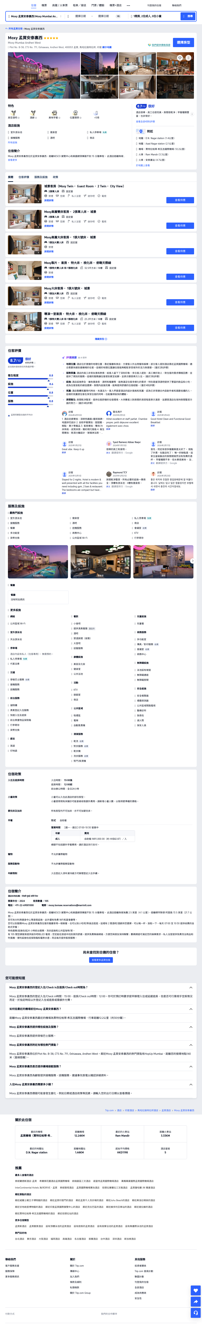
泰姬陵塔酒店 (67, 1187)
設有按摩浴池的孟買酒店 (110, 1226)
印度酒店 (129, 1110)
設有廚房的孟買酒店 (84, 1226)
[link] (154, 5)
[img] (44, 75)
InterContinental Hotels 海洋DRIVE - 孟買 (36, 1187)
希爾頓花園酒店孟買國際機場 (54, 1181)
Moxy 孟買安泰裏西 (25, 37)
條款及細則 (76, 1282)
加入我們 (74, 1276)
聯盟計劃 (139, 1276)
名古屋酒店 (80, 1239)
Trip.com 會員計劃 (144, 1271)
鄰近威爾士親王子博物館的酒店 (31, 1200)
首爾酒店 (93, 1239)
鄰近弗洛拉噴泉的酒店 (143, 1200)
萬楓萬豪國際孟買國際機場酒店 (137, 1181)
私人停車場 (140, 518)
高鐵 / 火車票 (60, 5)
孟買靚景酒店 (36, 1226)
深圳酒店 (117, 1239)
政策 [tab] (55, 177)
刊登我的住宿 (142, 1282)
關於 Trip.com (77, 1265)
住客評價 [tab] (23, 177)
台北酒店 (19, 1239)
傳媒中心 (74, 1271)
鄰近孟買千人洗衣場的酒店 (89, 1200)
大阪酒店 (43, 1239)
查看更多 (12, 160)
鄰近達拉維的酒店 (143, 1207)
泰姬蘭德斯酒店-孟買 (26, 1181)
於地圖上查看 (143, 165)
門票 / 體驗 (97, 5)
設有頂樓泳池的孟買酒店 (58, 1226)
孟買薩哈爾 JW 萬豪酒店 (142, 1187)
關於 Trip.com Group (80, 1293)
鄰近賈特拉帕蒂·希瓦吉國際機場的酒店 (35, 1213)
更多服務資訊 (12, 1276)
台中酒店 (105, 1239)
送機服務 (77, 528)
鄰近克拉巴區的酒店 (93, 1207)
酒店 (119, 1110)
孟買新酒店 (21, 1226)
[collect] (196, 1290)
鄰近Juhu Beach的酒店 (117, 1200)
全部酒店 (139, 1287)
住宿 (33, 5)
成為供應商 (140, 1293)
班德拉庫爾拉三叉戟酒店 (115, 1187)
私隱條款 (74, 1287)
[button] (128, 5)
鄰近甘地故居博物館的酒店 (29, 1207)
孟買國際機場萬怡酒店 (88, 1187)
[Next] (192, 561)
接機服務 (14, 523)
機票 (44, 5)
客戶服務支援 (12, 1265)
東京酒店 (31, 1239)
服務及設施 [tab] (41, 177)
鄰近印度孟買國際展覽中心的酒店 (62, 1207)
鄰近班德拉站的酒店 (68, 1213)
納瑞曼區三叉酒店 (81, 1181)
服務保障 (10, 1271)
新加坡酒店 (130, 1239)
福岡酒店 (55, 1239)
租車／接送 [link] (79, 5)
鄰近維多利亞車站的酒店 (119, 1207)
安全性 (138, 1298)
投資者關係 (140, 1265)
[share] (196, 1302)
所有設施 (12, 142)
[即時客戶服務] (196, 1313)
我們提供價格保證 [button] (161, 45)
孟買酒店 (166, 1110)
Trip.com (109, 1110)
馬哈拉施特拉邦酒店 (147, 1110)
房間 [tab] (10, 177)
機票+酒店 (116, 5)
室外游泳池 (16, 518)
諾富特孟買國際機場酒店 (106, 1181)
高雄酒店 (67, 1239)
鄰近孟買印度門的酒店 (61, 1200)
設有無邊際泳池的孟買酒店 (139, 1226)
